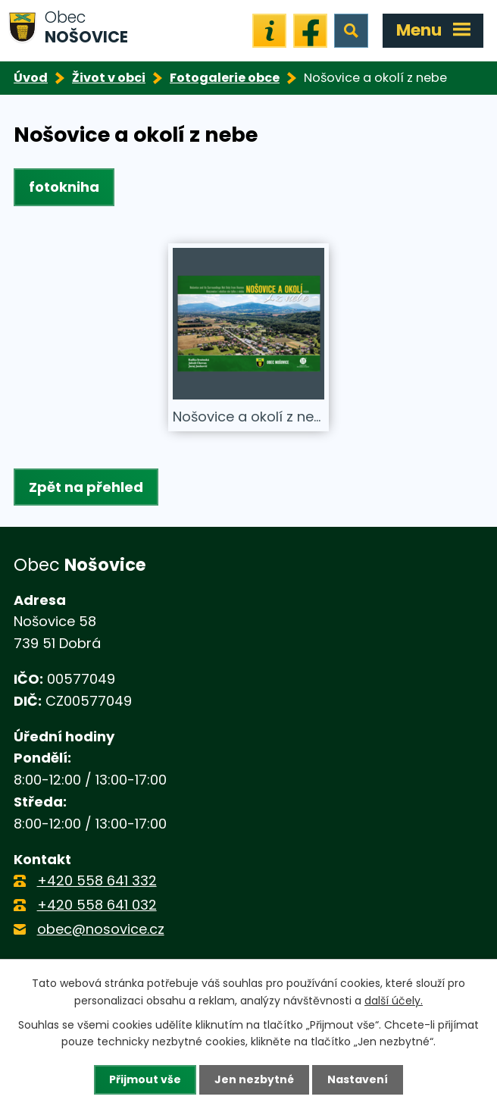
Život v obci (108, 77)
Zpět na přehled (86, 487)
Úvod (31, 77)
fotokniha (64, 186)
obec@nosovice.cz (100, 928)
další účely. (393, 999)
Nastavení (357, 1079)
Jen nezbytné (254, 1079)
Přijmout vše (145, 1079)
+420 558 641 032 (97, 904)
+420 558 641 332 (97, 880)
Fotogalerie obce (225, 77)
